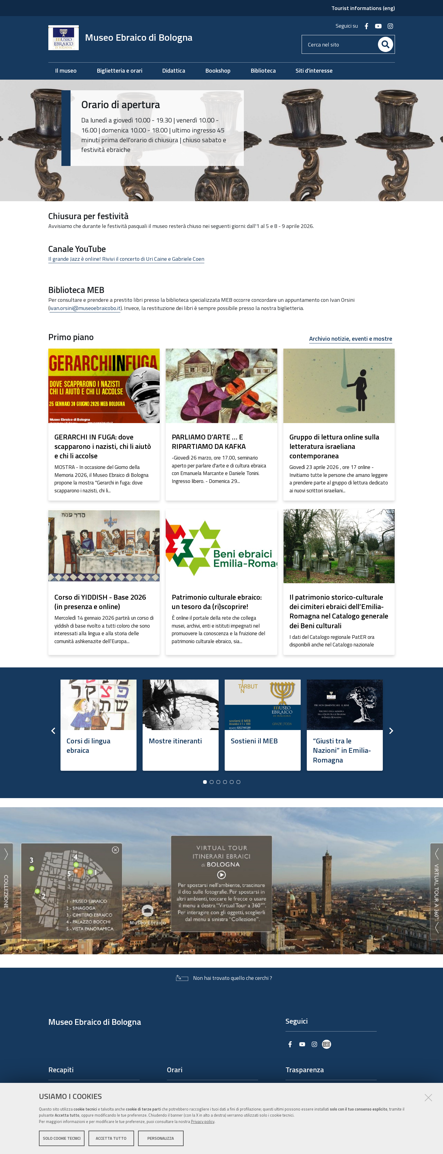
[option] (98, 723)
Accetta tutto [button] (111, 1138)
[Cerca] (385, 44)
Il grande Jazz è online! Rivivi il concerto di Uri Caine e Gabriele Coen (126, 259)
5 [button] (232, 782)
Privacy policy (202, 1121)
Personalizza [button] (160, 1138)
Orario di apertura (120, 104)
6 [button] (238, 782)
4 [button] (225, 782)
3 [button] (218, 782)
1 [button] (205, 782)
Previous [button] (52, 730)
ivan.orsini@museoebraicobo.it (85, 308)
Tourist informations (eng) (363, 8)
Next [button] (390, 730)
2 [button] (211, 782)
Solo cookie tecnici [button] (62, 1138)
